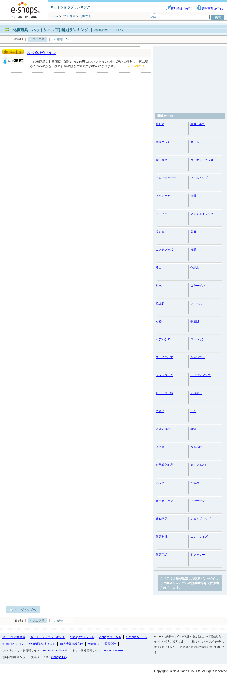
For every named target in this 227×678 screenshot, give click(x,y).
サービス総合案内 (13, 637)
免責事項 (93, 643)
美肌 (193, 231)
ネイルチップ (199, 178)
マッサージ (197, 500)
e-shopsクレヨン (13, 643)
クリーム (196, 303)
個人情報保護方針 (71, 643)
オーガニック (164, 500)
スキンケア (163, 196)
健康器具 (161, 536)
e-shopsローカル (110, 637)
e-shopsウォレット (82, 637)
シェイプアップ (200, 518)
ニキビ (160, 411)
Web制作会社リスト (42, 643)
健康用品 (161, 554)
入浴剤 (160, 447)
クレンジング (164, 375)
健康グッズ (163, 142)
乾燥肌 (160, 303)
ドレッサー (197, 554)
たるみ (194, 483)
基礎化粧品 (163, 429)
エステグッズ (164, 249)
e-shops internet (114, 650)
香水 (159, 285)
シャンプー (197, 357)
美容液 (160, 231)
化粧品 (160, 124)
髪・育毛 (161, 160)
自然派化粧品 (164, 465)
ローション (197, 339)
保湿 (193, 196)
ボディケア (163, 339)
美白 (159, 267)
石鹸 (159, 321)
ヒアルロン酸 (164, 393)
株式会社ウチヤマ (41, 53)
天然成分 (196, 393)
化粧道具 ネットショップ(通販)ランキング (50, 30)
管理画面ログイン (211, 8)
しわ (193, 411)
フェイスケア (164, 357)
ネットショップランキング (47, 637)
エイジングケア (200, 375)
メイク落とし (199, 465)
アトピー (161, 213)
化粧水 (194, 267)
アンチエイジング (201, 213)
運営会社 (110, 643)
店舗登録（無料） (180, 8)
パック (160, 483)
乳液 (193, 429)
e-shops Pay (59, 657)
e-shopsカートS (136, 637)
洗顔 (193, 249)
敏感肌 (194, 321)
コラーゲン (197, 285)
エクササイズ (199, 536)
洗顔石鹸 (196, 447)
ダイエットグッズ (201, 160)
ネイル (194, 142)
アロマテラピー (166, 178)
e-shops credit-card (55, 650)
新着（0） (63, 39)
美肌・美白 (197, 124)
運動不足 (161, 518)
